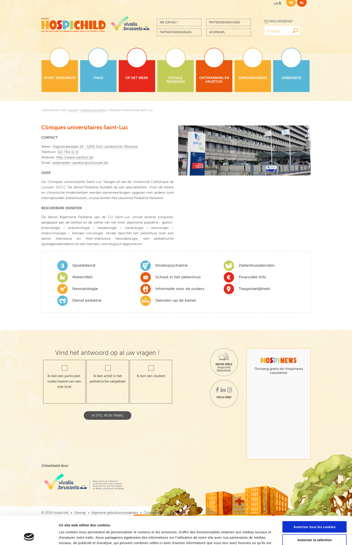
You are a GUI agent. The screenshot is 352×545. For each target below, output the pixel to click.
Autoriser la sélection (314, 513)
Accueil (72, 110)
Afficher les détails (247, 536)
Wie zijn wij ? (169, 22)
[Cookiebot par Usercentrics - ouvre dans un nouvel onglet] (29, 536)
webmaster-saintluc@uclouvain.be (80, 163)
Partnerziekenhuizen (224, 22)
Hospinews (217, 32)
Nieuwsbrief (278, 21)
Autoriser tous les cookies (314, 500)
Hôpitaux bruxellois (93, 110)
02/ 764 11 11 (67, 152)
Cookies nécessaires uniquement (314, 526)
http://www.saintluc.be (74, 157)
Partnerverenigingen (175, 32)
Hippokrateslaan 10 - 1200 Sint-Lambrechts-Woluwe (95, 147)
